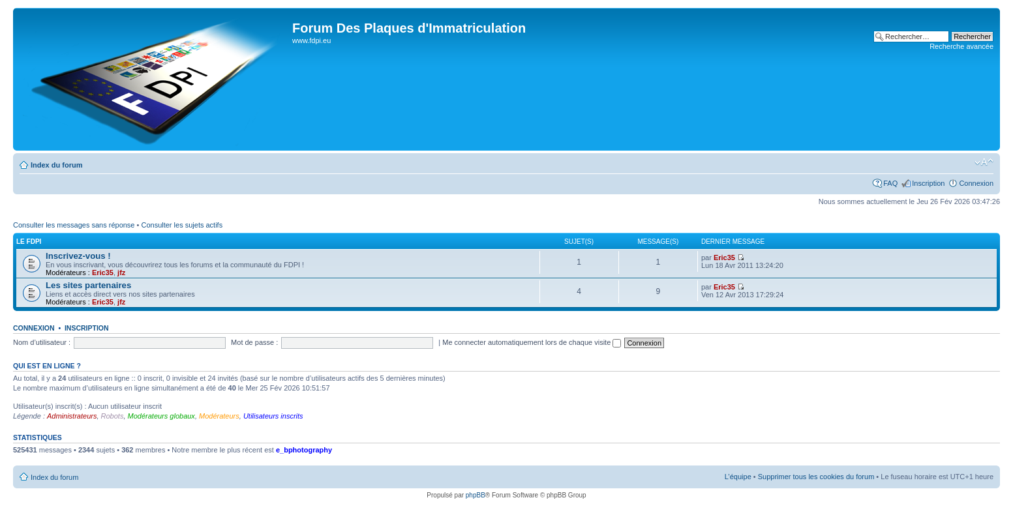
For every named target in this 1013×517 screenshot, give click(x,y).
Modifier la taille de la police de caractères (984, 162)
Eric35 (102, 272)
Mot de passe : (254, 342)
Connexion (976, 183)
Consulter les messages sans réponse (73, 225)
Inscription (928, 183)
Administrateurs (72, 416)
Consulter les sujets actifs (181, 225)
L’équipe (738, 476)
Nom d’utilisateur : (41, 342)
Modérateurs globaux (161, 416)
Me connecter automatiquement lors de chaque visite (531, 342)
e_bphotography (304, 450)
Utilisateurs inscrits (273, 416)
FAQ (890, 183)
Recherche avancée (961, 46)
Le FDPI (28, 241)
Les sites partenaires (88, 285)
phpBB (475, 495)
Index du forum (56, 165)
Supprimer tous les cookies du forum (816, 476)
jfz (121, 272)
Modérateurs (219, 416)
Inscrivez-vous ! (78, 256)
